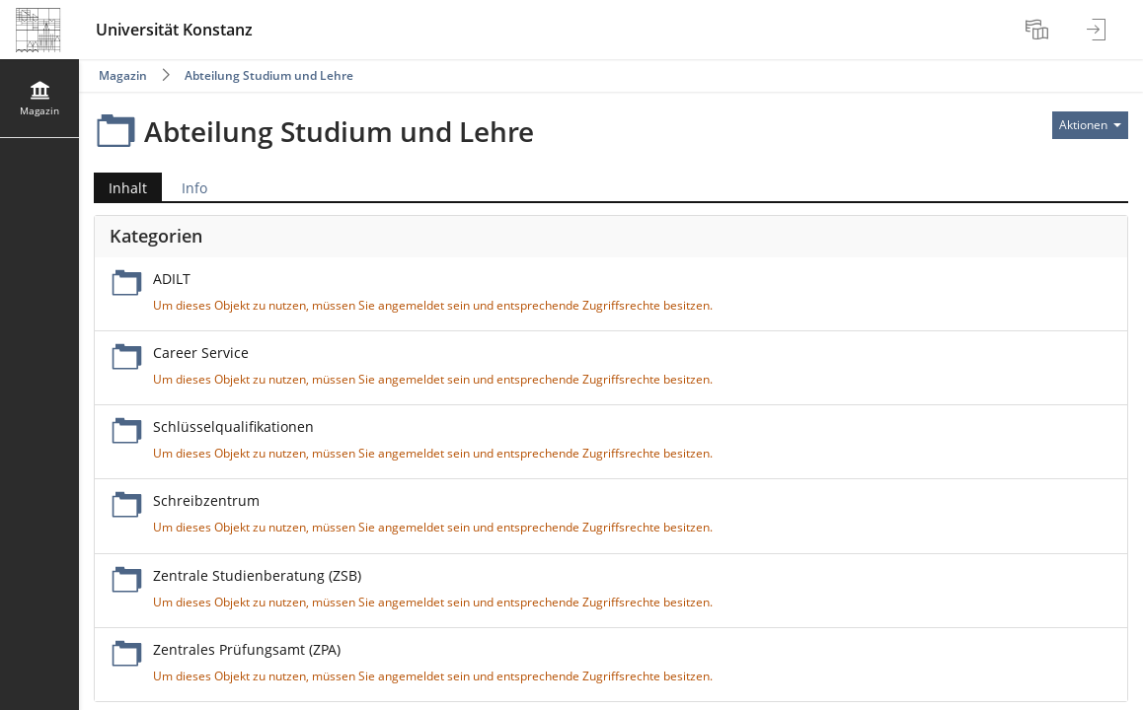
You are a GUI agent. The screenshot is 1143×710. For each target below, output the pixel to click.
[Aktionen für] (1090, 125)
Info (194, 187)
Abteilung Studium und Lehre (269, 75)
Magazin (123, 75)
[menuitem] (1039, 29)
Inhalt (120, 187)
